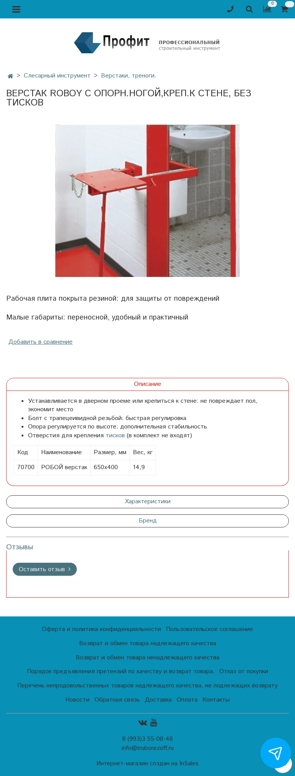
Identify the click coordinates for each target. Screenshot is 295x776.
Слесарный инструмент (57, 75)
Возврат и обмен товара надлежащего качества (147, 643)
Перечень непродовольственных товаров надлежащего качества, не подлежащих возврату (147, 685)
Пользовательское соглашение (209, 629)
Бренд (148, 520)
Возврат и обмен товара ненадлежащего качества (147, 657)
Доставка (158, 699)
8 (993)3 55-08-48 (147, 739)
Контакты (216, 699)
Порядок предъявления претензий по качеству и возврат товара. (121, 671)
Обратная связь (117, 699)
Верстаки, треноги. (128, 75)
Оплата (187, 699)
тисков (115, 435)
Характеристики (148, 501)
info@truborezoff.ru (148, 748)
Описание (147, 384)
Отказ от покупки (243, 671)
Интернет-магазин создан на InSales (147, 764)
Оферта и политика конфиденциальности (101, 629)
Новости (77, 699)
